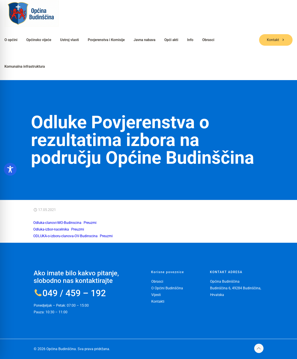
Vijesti (156, 295)
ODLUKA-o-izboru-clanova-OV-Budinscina (65, 236)
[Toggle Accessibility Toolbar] (10, 169)
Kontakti (157, 301)
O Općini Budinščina (167, 288)
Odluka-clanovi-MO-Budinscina (57, 223)
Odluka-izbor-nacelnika (51, 229)
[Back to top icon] (259, 348)
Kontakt (276, 40)
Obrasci (157, 281)
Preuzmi (90, 223)
